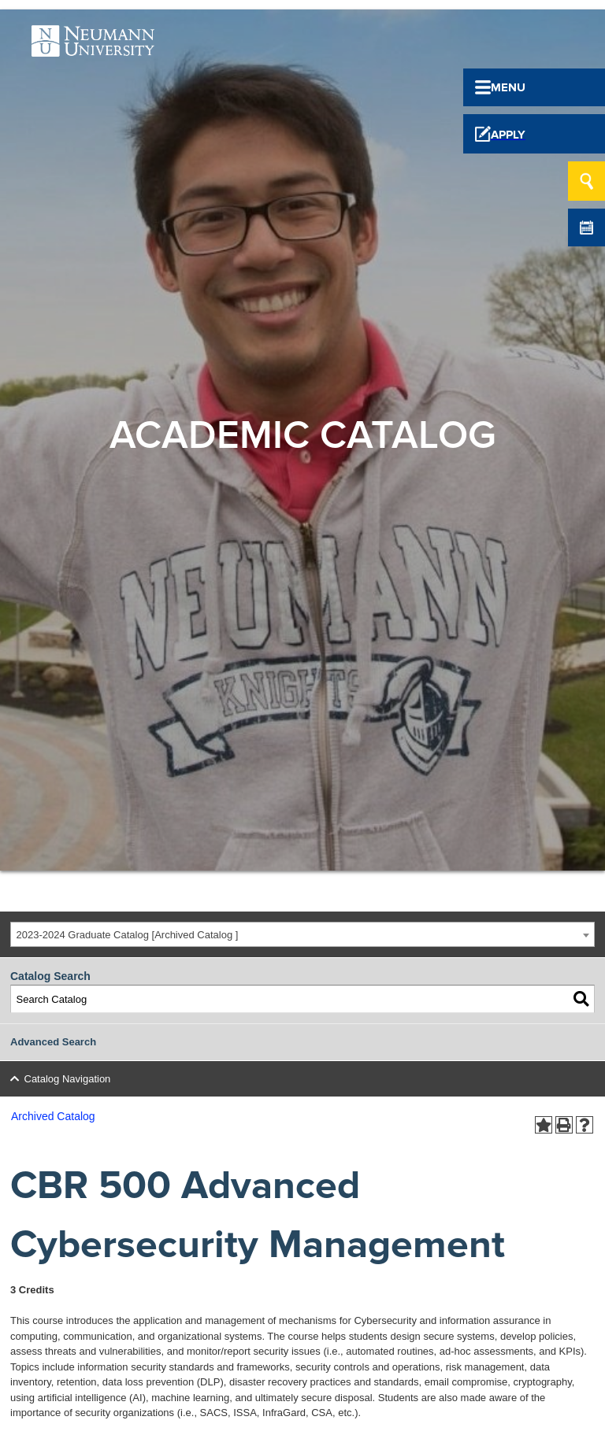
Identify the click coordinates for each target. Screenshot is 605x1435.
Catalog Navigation (67, 1079)
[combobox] (302, 935)
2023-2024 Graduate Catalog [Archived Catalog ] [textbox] (128, 935)
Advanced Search (53, 1042)
